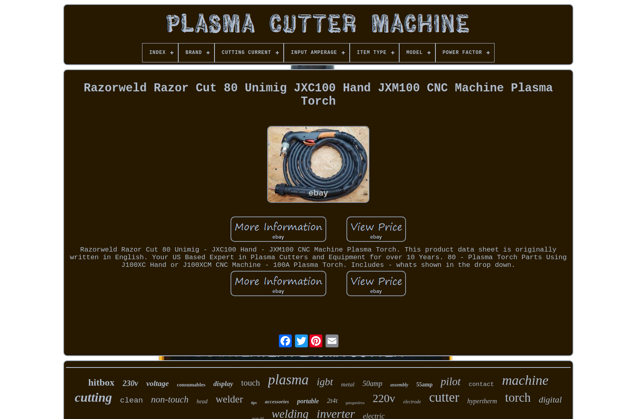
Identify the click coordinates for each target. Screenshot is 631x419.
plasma (288, 380)
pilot (451, 382)
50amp (372, 384)
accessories (277, 401)
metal (348, 384)
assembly (399, 385)
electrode (412, 402)
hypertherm (482, 401)
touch (250, 383)
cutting (93, 397)
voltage (157, 383)
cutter (444, 397)
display (223, 384)
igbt (325, 382)
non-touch (169, 399)
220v (384, 398)
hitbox (101, 382)
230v (130, 383)
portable (308, 401)
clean (131, 400)
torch (518, 397)
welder (229, 399)
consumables (191, 385)
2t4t (332, 401)
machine (525, 380)
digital (550, 399)
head (202, 401)
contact (481, 384)
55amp (425, 385)
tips (254, 402)
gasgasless (355, 402)
